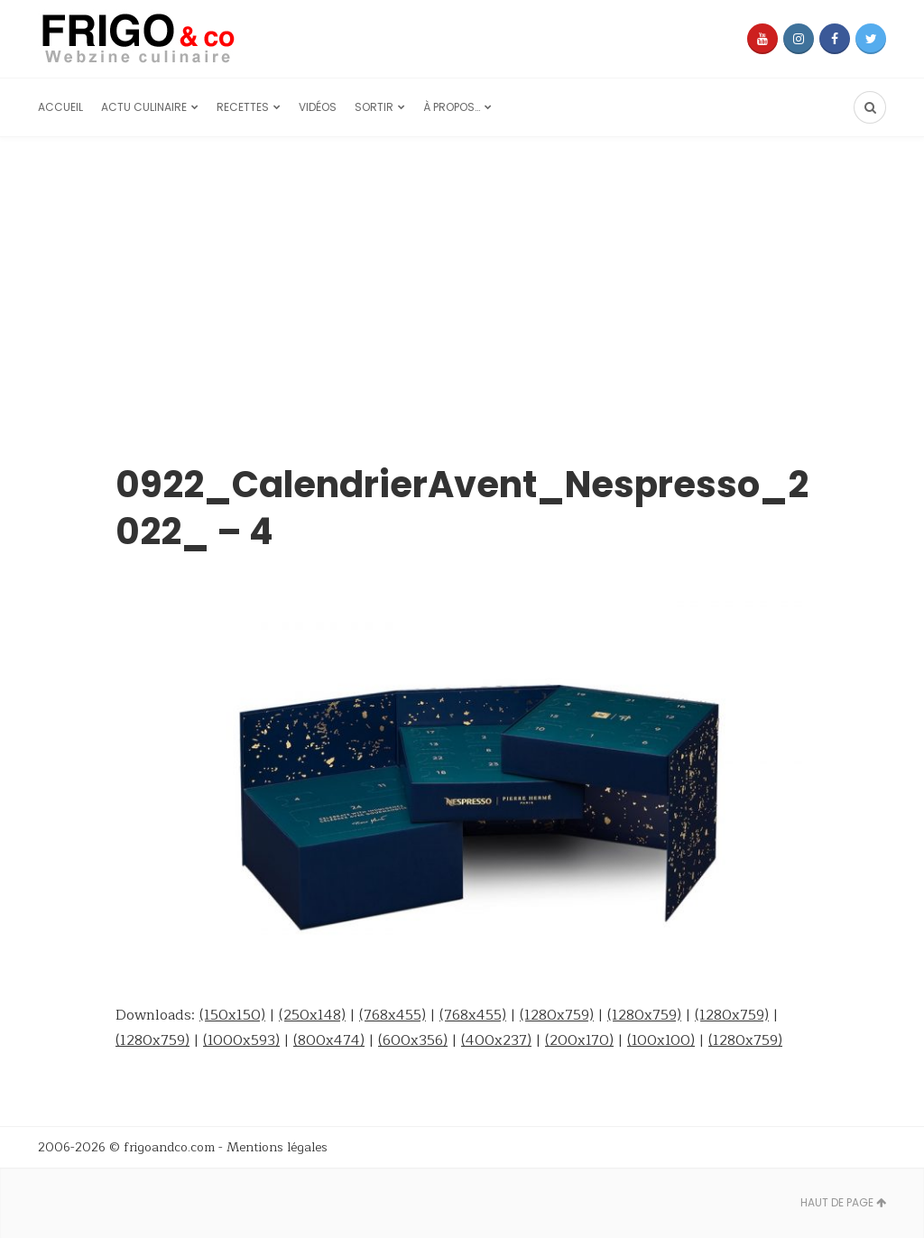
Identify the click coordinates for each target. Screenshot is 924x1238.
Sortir (374, 107)
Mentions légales (277, 1147)
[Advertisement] (462, 272)
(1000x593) (241, 1040)
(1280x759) (557, 1015)
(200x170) (579, 1040)
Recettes (243, 107)
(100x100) (661, 1040)
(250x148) (312, 1015)
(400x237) (496, 1040)
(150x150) (232, 1015)
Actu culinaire (144, 107)
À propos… (451, 107)
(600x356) (413, 1040)
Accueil (60, 107)
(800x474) (329, 1040)
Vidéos (318, 107)
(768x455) (392, 1015)
